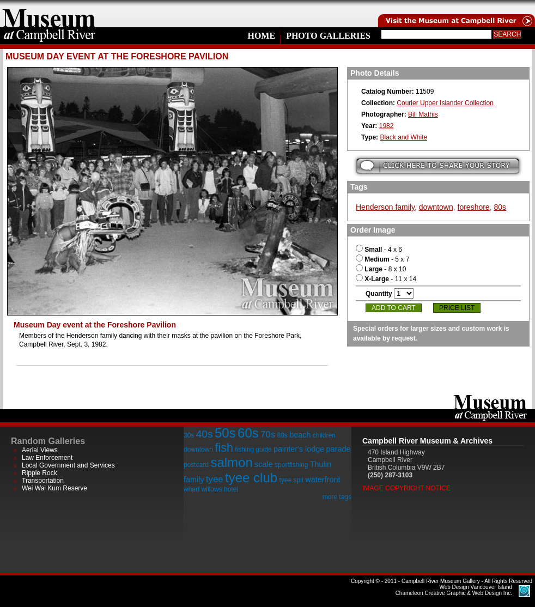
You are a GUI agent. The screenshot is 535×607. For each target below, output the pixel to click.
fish (224, 447)
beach (300, 434)
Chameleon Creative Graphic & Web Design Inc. (454, 590)
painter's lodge (298, 449)
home (49, 13)
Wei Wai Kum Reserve (54, 488)
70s (267, 434)
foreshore (474, 207)
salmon (231, 462)
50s (225, 433)
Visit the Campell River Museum (455, 13)
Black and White (403, 137)
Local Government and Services (68, 465)
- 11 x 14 (386, 279)
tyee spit (291, 480)
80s (500, 207)
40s (204, 434)
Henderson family (385, 207)
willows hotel (220, 489)
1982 (386, 126)
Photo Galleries (328, 35)
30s (189, 435)
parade (338, 449)
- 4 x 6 (379, 249)
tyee (214, 479)
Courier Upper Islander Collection (445, 103)
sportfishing (291, 465)
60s (248, 433)
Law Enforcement (47, 458)
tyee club (251, 477)
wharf (191, 489)
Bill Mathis (423, 114)
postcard (196, 465)
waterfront (322, 479)
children (324, 435)
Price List (457, 308)
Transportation (43, 480)
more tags (337, 497)
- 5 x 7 (382, 259)
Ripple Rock (39, 473)
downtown (436, 207)
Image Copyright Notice (406, 488)
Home (261, 35)
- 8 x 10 (381, 269)
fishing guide (253, 449)
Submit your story (438, 166)
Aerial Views (40, 450)
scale (263, 464)
